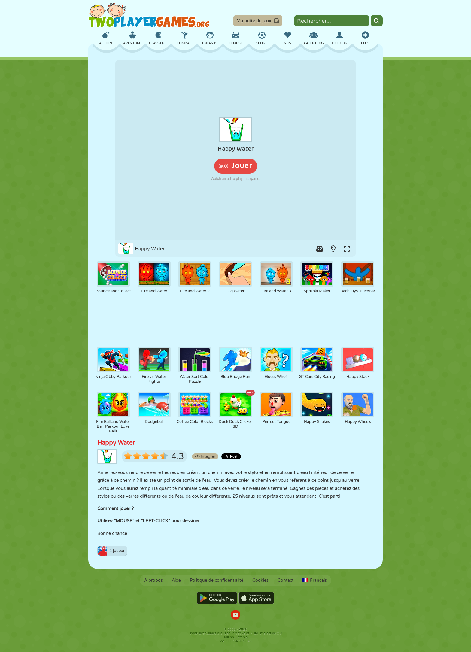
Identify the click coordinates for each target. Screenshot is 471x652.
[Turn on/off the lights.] (333, 249)
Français (314, 580)
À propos (153, 580)
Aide (176, 580)
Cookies (260, 580)
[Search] (377, 20)
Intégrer (205, 456)
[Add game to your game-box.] (320, 249)
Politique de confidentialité (216, 580)
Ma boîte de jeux (257, 20)
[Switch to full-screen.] (347, 249)
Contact (285, 580)
